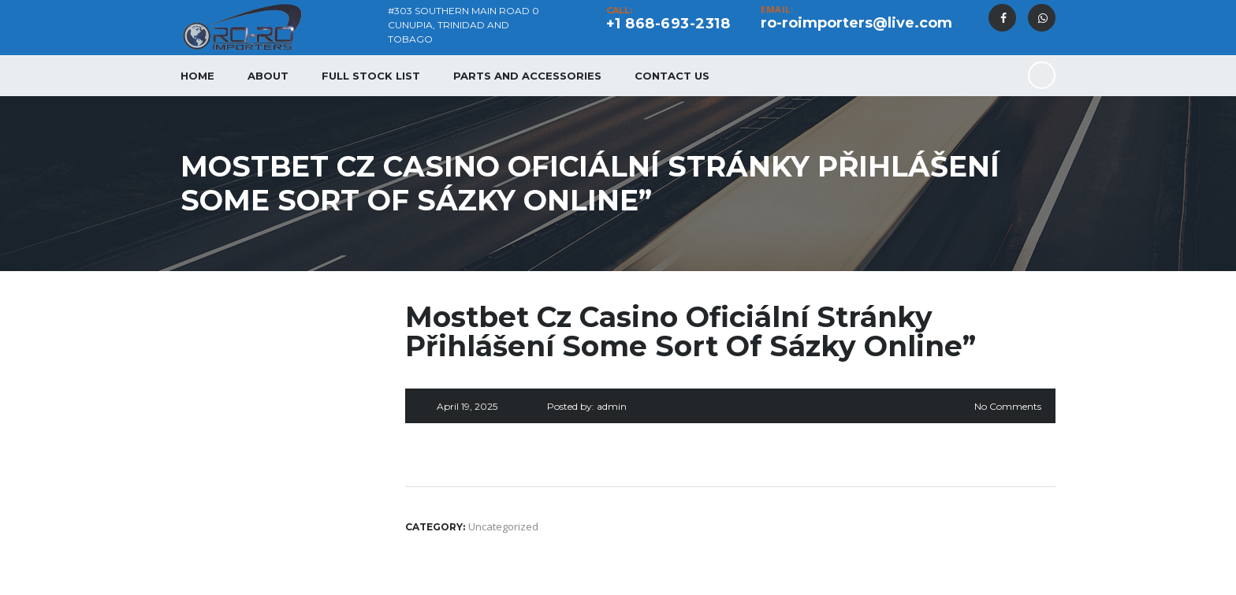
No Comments (1007, 406)
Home (197, 75)
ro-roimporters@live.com (856, 23)
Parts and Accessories (527, 75)
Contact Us (672, 75)
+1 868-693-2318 (668, 23)
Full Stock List (371, 75)
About (268, 75)
